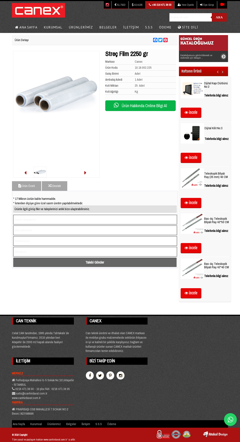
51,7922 (120, 4)
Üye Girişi (207, 4)
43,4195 (137, 4)
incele (191, 112)
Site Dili (188, 27)
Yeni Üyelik (186, 4)
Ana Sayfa (26, 27)
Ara (219, 17)
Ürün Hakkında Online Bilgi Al (140, 106)
